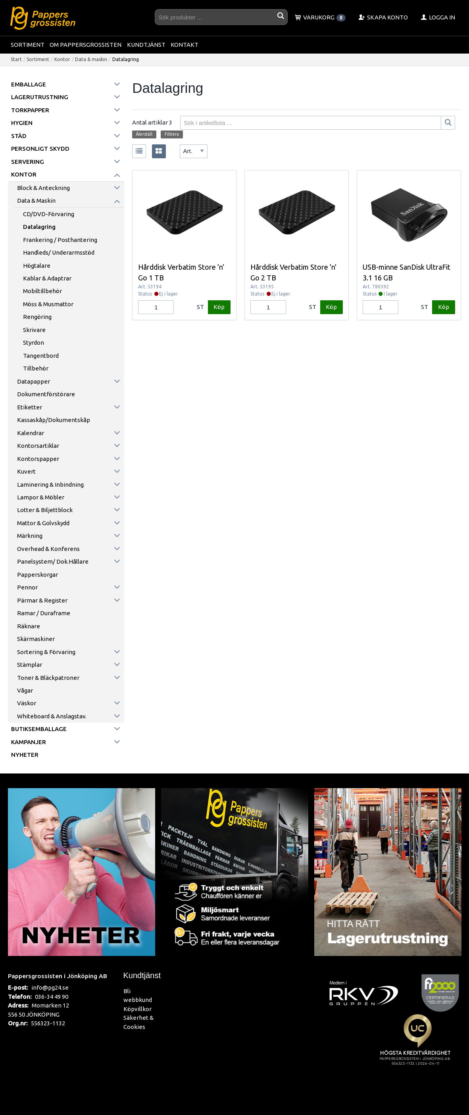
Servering (27, 161)
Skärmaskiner (36, 638)
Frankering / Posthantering (60, 239)
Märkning (29, 535)
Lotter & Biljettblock (45, 510)
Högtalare (36, 265)
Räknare (28, 626)
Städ (19, 135)
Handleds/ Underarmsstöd (58, 252)
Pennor (27, 587)
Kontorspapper (38, 458)
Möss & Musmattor (48, 304)
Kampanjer (28, 742)
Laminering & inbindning (50, 484)
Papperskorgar (37, 574)
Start (16, 59)
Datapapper (33, 381)
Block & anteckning (43, 187)
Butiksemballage (39, 728)
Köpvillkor (137, 1009)
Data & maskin (91, 59)
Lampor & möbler (40, 497)
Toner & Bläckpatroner (48, 677)
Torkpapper (30, 110)
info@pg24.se (50, 987)
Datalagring (39, 226)
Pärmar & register (42, 600)
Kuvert (26, 471)
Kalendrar (30, 433)
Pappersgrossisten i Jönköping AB (57, 975)
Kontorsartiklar (38, 445)
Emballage (28, 84)
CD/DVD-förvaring (48, 214)
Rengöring (37, 316)
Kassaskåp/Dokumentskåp (53, 419)
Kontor (62, 59)
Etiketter (29, 407)
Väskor (26, 703)
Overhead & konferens (48, 548)
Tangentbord (41, 355)
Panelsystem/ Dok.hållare (52, 561)
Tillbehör (35, 368)
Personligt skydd (40, 148)
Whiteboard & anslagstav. (51, 716)
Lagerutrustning (39, 97)
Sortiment (27, 44)
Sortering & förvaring (46, 652)
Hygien (22, 122)
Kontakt (184, 44)
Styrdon (33, 342)
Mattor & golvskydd (43, 523)
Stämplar (29, 664)
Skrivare (34, 329)
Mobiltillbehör (42, 291)
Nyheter (24, 754)
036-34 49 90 (51, 996)
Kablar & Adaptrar (47, 278)
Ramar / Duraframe (43, 613)
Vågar (25, 690)
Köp (219, 306)
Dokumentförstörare (46, 394)
